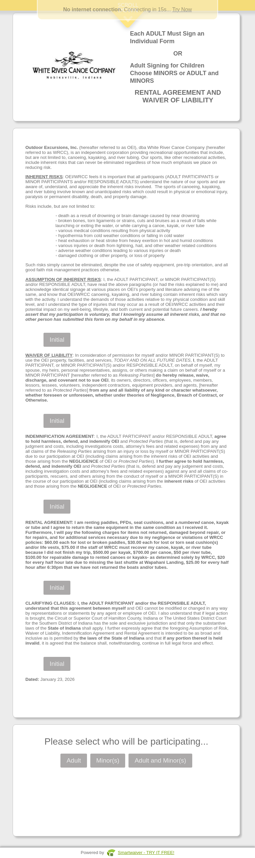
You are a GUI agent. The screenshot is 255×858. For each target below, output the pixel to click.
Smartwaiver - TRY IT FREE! (146, 852)
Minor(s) (108, 760)
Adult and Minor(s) (160, 760)
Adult (73, 760)
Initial (56, 339)
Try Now (182, 9)
